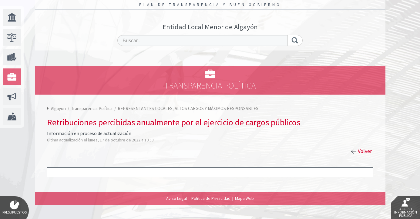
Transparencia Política (92, 108)
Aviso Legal (176, 198)
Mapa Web (244, 198)
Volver (365, 151)
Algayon (58, 108)
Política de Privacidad (210, 198)
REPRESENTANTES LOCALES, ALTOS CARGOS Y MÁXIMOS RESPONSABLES (188, 108)
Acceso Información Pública (405, 208)
